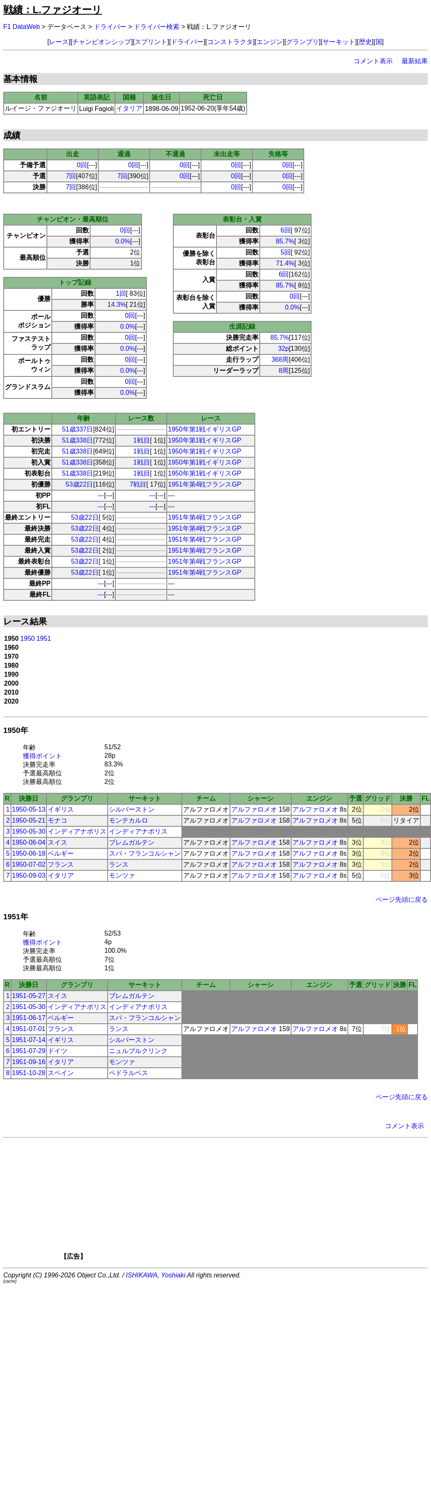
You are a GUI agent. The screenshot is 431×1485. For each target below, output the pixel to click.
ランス (118, 864)
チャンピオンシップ (101, 41)
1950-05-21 (29, 820)
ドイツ (57, 1050)
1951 (43, 638)
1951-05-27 (29, 995)
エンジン (269, 41)
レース (59, 41)
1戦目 (141, 440)
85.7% (285, 241)
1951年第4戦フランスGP (204, 484)
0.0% (122, 241)
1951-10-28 (29, 1072)
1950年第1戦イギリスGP (204, 429)
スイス (57, 842)
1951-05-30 (29, 1006)
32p (283, 348)
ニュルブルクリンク (138, 1050)
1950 (27, 638)
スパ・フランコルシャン (145, 853)
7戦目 (138, 484)
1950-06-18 (29, 853)
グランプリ (302, 41)
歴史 (365, 41)
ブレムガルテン (132, 842)
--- (100, 495)
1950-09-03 (29, 875)
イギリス (61, 809)
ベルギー (61, 853)
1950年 (15, 730)
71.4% (285, 263)
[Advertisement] (229, 1201)
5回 (286, 252)
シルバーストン (132, 809)
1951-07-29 (29, 1050)
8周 (284, 370)
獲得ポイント (42, 755)
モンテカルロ (128, 820)
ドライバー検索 (156, 26)
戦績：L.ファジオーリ (52, 9)
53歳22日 (79, 484)
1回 (121, 293)
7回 (71, 176)
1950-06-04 (29, 842)
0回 (82, 165)
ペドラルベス (128, 1072)
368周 (280, 359)
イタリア (129, 108)
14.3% (116, 304)
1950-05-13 (29, 809)
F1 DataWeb (21, 26)
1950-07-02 (29, 864)
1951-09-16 (29, 1061)
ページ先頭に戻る (402, 899)
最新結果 (415, 61)
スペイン (61, 1072)
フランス (61, 864)
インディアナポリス (77, 831)
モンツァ (122, 875)
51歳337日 (77, 429)
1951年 (15, 916)
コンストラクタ (230, 41)
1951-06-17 (29, 1017)
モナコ (57, 820)
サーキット (339, 41)
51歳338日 (77, 440)
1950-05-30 (29, 831)
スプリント (151, 41)
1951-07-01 (29, 1028)
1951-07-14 (29, 1039)
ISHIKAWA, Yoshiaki (156, 1275)
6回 (286, 230)
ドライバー (110, 26)
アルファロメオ (254, 809)
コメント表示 (373, 61)
